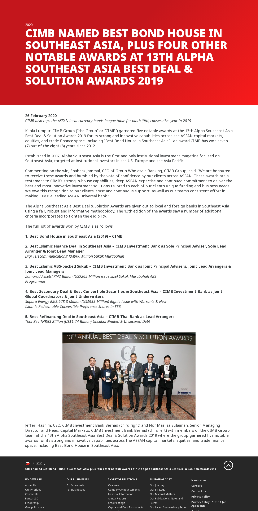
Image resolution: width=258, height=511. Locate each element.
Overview (113, 485)
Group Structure (34, 507)
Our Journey (157, 485)
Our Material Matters (162, 494)
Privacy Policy (200, 496)
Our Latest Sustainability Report (169, 507)
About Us (30, 485)
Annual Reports (117, 498)
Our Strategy (157, 489)
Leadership (32, 503)
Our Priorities (33, 489)
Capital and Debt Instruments (126, 507)
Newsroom (198, 480)
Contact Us (31, 494)
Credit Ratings (116, 503)
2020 (39, 463)
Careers (196, 486)
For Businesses (76, 489)
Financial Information (120, 494)
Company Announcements (124, 489)
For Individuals (75, 485)
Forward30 (31, 498)
